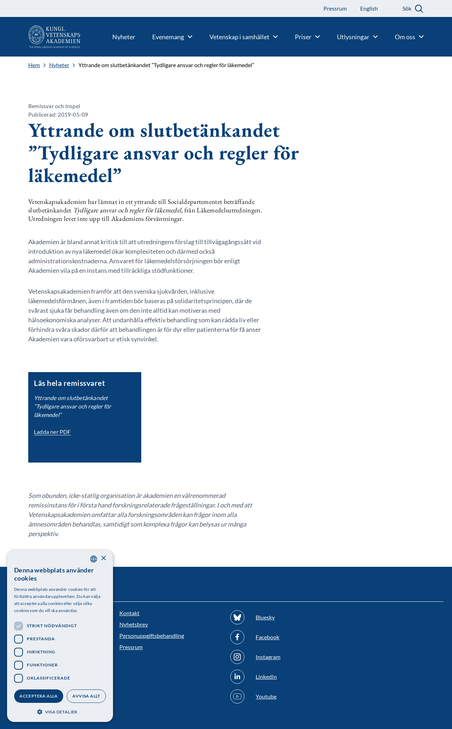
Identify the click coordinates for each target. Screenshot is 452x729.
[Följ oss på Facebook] (281, 637)
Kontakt (129, 613)
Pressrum (131, 646)
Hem (34, 65)
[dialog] (60, 636)
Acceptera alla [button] (38, 696)
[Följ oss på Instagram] (281, 657)
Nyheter (59, 65)
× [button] (103, 558)
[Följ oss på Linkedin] (281, 677)
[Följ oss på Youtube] (281, 696)
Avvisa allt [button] (86, 696)
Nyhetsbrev (133, 624)
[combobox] (93, 559)
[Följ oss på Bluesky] (281, 617)
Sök (407, 8)
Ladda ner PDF (52, 431)
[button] (60, 711)
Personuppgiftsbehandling (151, 635)
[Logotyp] (40, 37)
